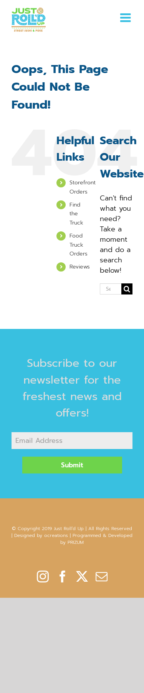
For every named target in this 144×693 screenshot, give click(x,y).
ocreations (56, 535)
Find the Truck (76, 214)
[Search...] (110, 288)
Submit (72, 465)
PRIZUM (76, 542)
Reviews (80, 267)
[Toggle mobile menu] (126, 17)
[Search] (126, 288)
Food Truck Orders (79, 245)
